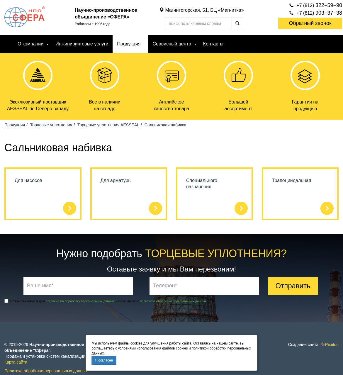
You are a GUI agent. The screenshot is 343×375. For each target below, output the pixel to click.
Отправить (292, 286)
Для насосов (28, 180)
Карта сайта (15, 362)
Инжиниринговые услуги (81, 43)
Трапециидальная (291, 180)
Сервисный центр (171, 43)
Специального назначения (201, 183)
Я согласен (104, 360)
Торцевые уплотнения (51, 125)
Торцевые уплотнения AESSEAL (108, 125)
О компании (30, 43)
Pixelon (332, 344)
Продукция (128, 43)
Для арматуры (116, 180)
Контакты (213, 43)
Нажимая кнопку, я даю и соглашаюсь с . (105, 301)
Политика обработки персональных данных (45, 371)
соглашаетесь (103, 348)
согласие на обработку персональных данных (80, 301)
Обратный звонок (310, 23)
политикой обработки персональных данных (173, 301)
